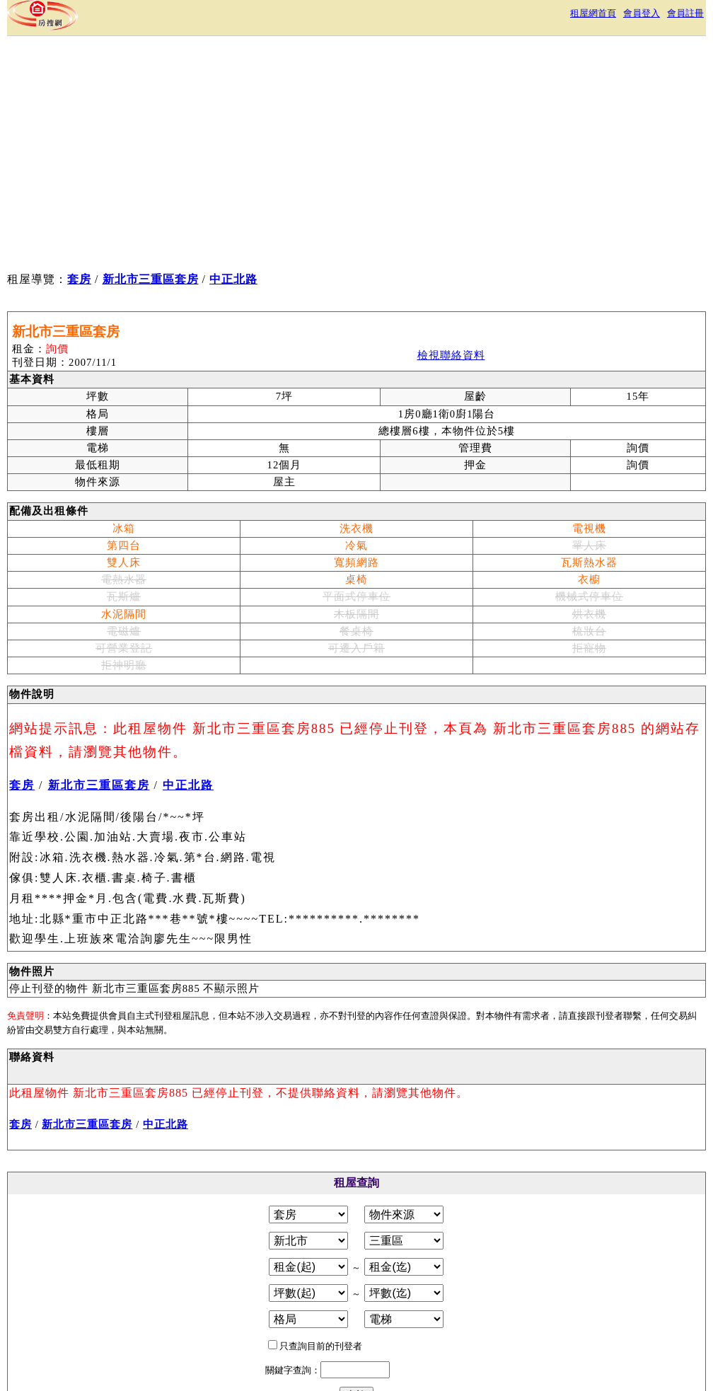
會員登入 (641, 13)
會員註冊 (685, 13)
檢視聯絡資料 (451, 355)
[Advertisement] (267, 156)
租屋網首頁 (593, 13)
